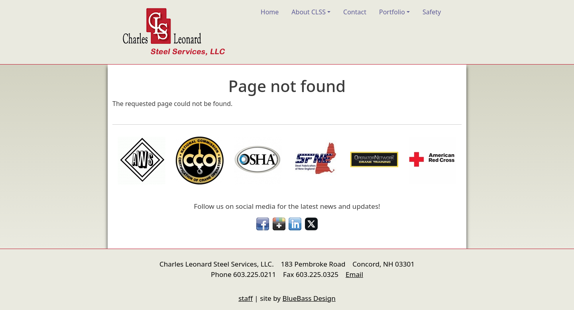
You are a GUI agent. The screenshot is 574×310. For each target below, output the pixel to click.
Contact (354, 12)
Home (270, 12)
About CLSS (308, 12)
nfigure (118, 283)
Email (354, 274)
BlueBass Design (309, 298)
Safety (432, 12)
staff (245, 298)
